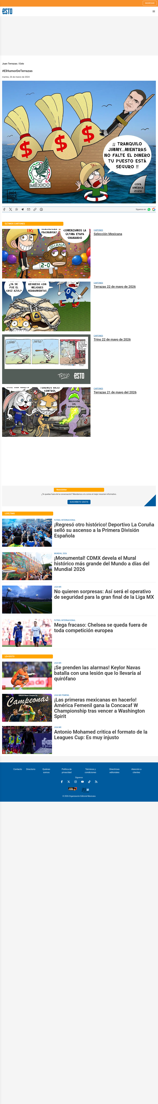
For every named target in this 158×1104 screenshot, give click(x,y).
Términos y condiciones (90, 771)
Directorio (30, 769)
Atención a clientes (136, 771)
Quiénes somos (46, 771)
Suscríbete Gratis (79, 502)
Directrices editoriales (114, 771)
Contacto (17, 769)
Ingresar (149, 3)
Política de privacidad (67, 771)
